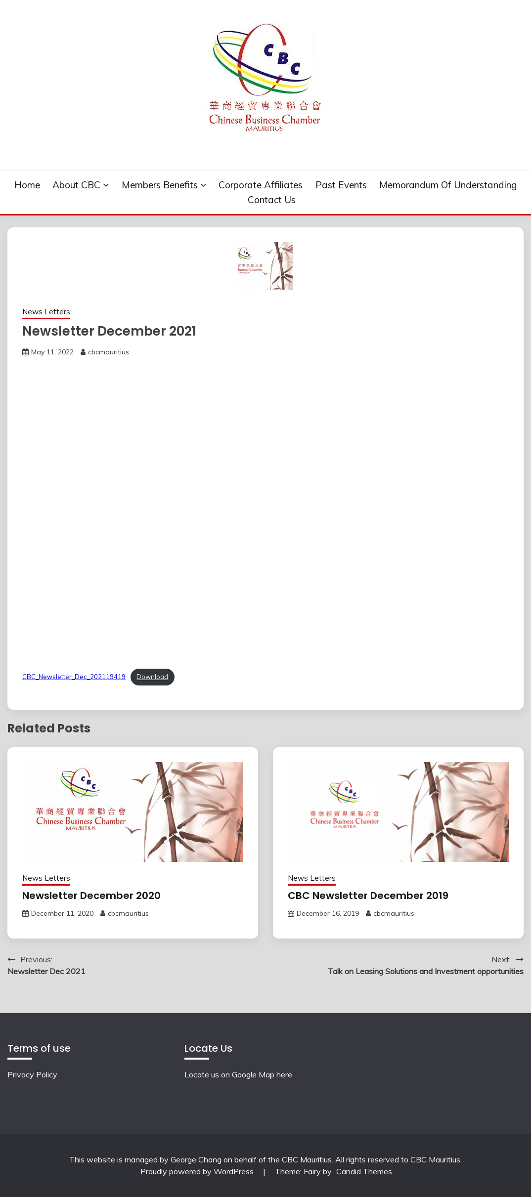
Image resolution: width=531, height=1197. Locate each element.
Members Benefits (160, 185)
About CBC (76, 185)
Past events (341, 185)
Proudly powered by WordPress (198, 1171)
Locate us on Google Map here (238, 1074)
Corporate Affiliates (261, 185)
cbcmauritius (108, 351)
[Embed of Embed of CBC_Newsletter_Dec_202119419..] (265, 510)
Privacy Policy (32, 1074)
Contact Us (272, 200)
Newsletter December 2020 (91, 895)
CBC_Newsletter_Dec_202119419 (74, 677)
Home (27, 185)
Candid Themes (364, 1171)
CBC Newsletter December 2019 (368, 895)
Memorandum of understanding (448, 185)
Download (152, 677)
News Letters (46, 311)
